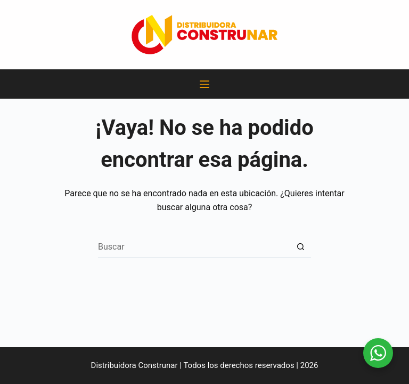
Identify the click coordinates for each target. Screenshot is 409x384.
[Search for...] (194, 247)
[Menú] (204, 84)
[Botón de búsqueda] (300, 247)
